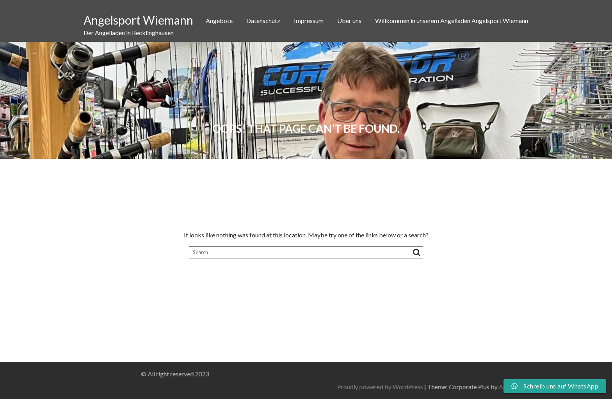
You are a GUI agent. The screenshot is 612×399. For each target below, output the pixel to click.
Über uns (349, 20)
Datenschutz (263, 20)
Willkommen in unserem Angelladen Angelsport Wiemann (451, 20)
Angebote (219, 20)
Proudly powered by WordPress (466, 386)
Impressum (309, 20)
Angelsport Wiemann (138, 20)
